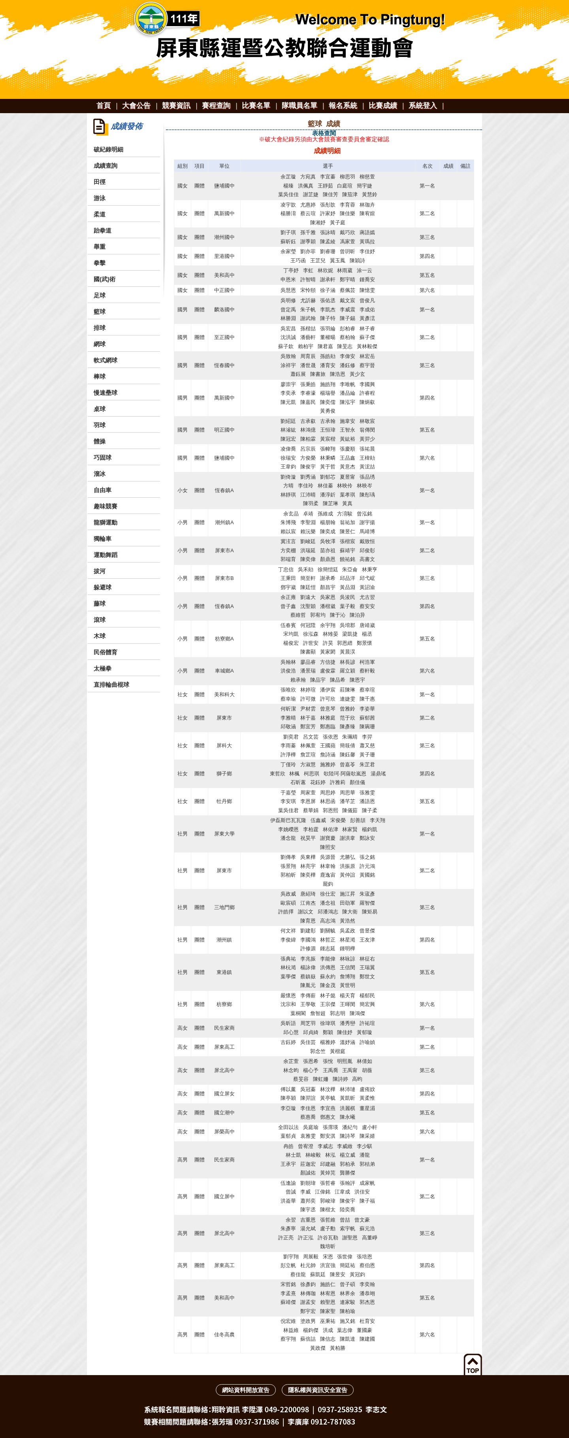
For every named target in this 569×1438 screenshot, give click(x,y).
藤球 (100, 603)
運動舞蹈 (105, 554)
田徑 (100, 181)
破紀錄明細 (108, 149)
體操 (100, 441)
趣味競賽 (105, 506)
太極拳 (102, 668)
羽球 (100, 425)
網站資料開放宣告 (245, 1390)
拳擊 (100, 263)
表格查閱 (324, 133)
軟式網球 (105, 360)
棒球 (100, 376)
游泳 (100, 198)
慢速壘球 (105, 392)
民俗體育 (105, 652)
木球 (100, 636)
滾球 (100, 619)
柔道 (100, 214)
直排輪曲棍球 (111, 684)
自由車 (102, 490)
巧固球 (102, 457)
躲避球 (102, 587)
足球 (100, 295)
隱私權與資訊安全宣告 (317, 1390)
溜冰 (100, 473)
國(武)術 (104, 279)
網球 (100, 344)
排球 (100, 327)
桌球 (100, 408)
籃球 (100, 311)
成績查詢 (105, 165)
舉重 (100, 246)
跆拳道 (102, 230)
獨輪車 (102, 538)
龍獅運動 (105, 522)
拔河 (100, 571)
